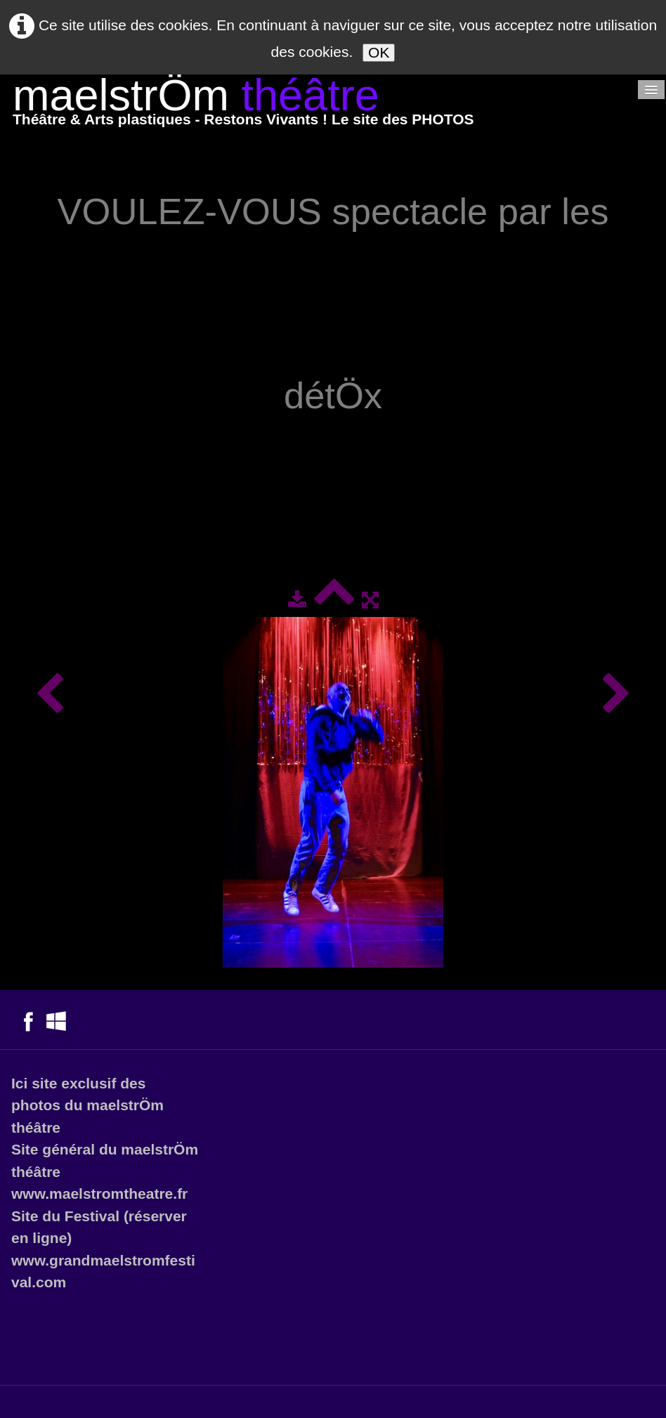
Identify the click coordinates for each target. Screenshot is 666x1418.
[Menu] (651, 89)
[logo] (243, 105)
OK (378, 52)
